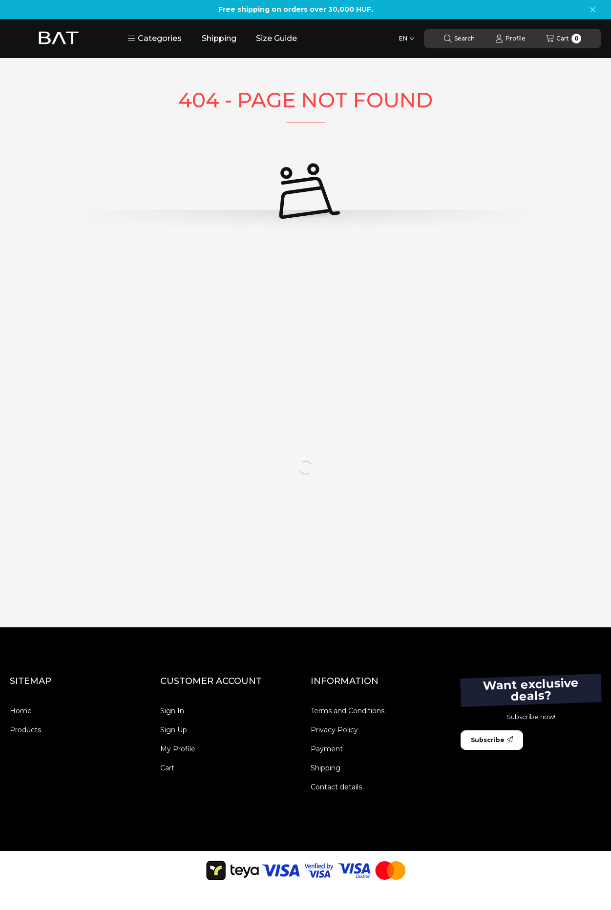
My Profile (177, 749)
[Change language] (406, 38)
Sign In (172, 710)
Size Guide (276, 38)
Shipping (219, 38)
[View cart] (564, 38)
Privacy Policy (334, 729)
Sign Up (173, 729)
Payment (327, 749)
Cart (167, 768)
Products (25, 729)
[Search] (459, 38)
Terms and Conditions (347, 710)
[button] (154, 38)
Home (21, 710)
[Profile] (510, 38)
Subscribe (492, 740)
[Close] (592, 10)
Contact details (336, 787)
